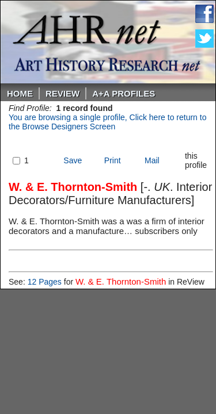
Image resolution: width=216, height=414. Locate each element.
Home (20, 93)
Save (72, 160)
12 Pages (45, 281)
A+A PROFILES (123, 93)
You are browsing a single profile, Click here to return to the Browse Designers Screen (107, 122)
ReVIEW (62, 93)
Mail (152, 160)
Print (112, 160)
